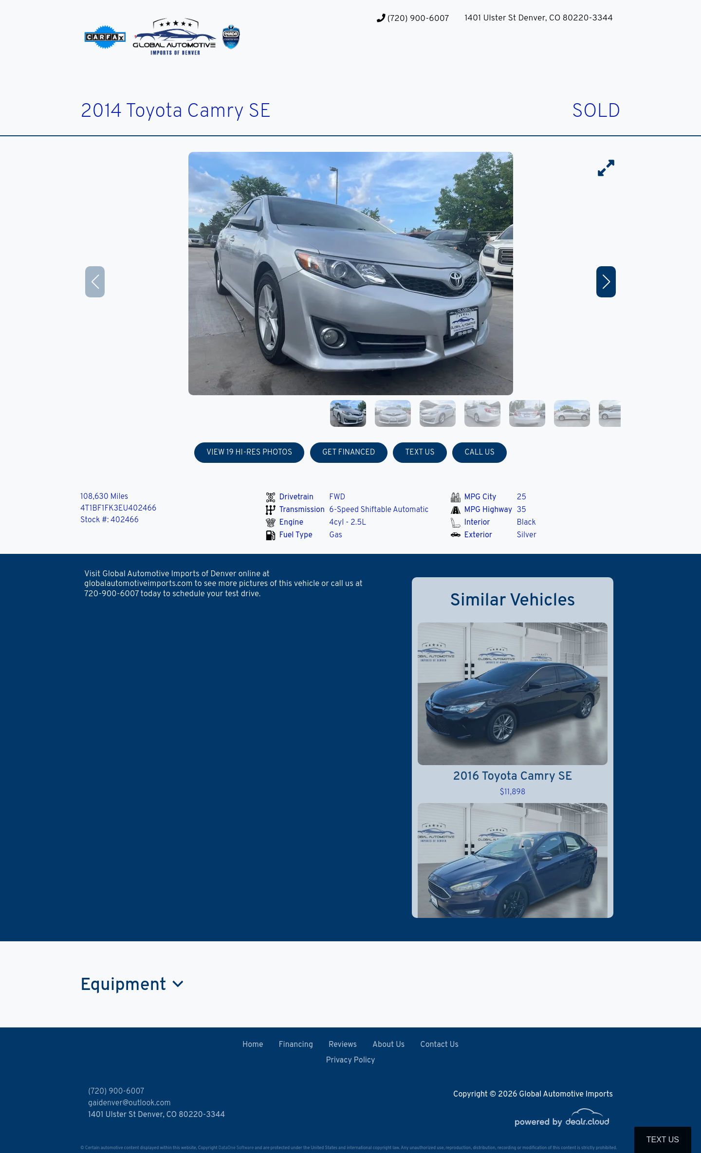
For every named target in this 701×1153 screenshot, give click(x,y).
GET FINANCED (348, 453)
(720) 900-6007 (413, 18)
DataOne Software (236, 1148)
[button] (338, 54)
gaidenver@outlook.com (129, 1103)
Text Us (662, 1139)
